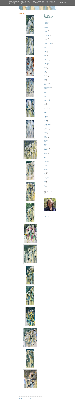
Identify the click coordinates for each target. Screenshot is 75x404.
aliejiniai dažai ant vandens (48, 43)
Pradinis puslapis (30, 398)
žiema (45, 181)
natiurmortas (46, 113)
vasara (45, 173)
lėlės (44, 91)
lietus (45, 92)
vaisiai (45, 170)
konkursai (45, 88)
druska (45, 59)
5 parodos (45, 31)
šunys (45, 157)
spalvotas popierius (47, 146)
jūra (44, 80)
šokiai (45, 156)
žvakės (45, 186)
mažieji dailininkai (47, 100)
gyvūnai (45, 68)
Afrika (45, 39)
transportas (45, 166)
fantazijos (45, 64)
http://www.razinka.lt (47, 216)
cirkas (45, 54)
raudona (45, 136)
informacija (45, 76)
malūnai (45, 96)
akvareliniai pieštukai (47, 42)
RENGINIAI (46, 137)
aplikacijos (45, 44)
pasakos (45, 119)
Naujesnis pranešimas (21, 398)
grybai (45, 72)
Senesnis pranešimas (39, 398)
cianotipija (45, 52)
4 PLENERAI (46, 30)
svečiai (45, 152)
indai (44, 75)
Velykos (45, 174)
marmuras (45, 97)
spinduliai (45, 149)
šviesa (45, 160)
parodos (45, 117)
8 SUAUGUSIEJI (46, 35)
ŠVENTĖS (45, 158)
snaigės (45, 144)
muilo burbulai (46, 108)
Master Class (46, 99)
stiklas (45, 150)
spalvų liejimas (46, 148)
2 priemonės (46, 27)
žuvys (45, 185)
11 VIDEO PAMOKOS (47, 24)
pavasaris (45, 121)
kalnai (45, 84)
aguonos (45, 40)
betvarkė (45, 51)
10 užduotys (46, 23)
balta (44, 50)
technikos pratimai (47, 164)
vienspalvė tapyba (46, 177)
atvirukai (45, 46)
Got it (65, 2)
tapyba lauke (46, 161)
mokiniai (45, 105)
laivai (45, 89)
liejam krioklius (21, 13)
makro (45, 95)
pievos (45, 128)
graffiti (45, 71)
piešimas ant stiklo (47, 124)
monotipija (45, 107)
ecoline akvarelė (46, 63)
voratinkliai (45, 178)
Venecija (45, 176)
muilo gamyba (46, 109)
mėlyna (45, 103)
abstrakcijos (46, 38)
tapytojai (45, 162)
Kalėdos (45, 81)
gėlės (45, 67)
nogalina (45, 116)
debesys (45, 55)
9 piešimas (45, 36)
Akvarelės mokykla (47, 193)
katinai (45, 85)
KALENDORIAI (46, 83)
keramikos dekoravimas (47, 87)
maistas (45, 93)
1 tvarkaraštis (46, 22)
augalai (45, 47)
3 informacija (46, 28)
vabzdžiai (45, 169)
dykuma (45, 56)
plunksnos (45, 132)
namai (45, 112)
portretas (45, 133)
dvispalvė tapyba (46, 60)
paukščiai (45, 120)
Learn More (60, 2)
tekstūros (45, 165)
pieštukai (45, 125)
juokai (45, 79)
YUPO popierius (46, 77)
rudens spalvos (46, 140)
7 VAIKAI (45, 34)
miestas (45, 104)
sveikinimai (46, 153)
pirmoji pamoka (46, 129)
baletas (45, 48)
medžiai (45, 101)
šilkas (45, 154)
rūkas (45, 141)
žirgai (45, 182)
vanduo (45, 172)
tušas (44, 168)
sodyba (45, 145)
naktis (45, 111)
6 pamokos (45, 32)
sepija (45, 142)
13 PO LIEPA (46, 26)
